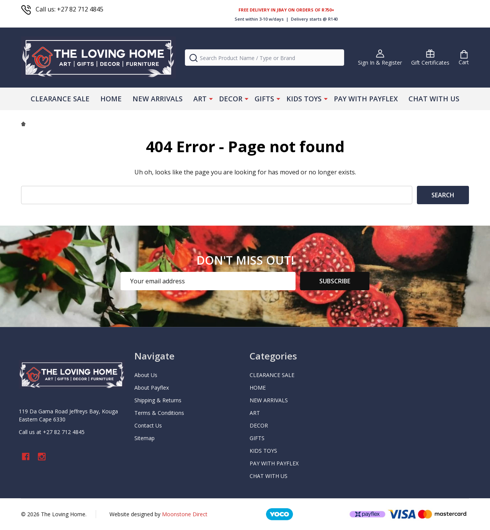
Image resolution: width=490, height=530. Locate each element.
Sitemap (144, 438)
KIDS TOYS (304, 98)
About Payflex (151, 387)
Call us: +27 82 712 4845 (62, 9)
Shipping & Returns (157, 400)
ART (200, 98)
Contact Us (148, 425)
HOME (111, 98)
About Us (145, 375)
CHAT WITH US (433, 98)
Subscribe (334, 281)
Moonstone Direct (184, 514)
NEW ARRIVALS (157, 98)
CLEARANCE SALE (60, 98)
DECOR (230, 98)
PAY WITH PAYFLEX (366, 98)
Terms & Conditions (159, 412)
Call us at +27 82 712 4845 (52, 432)
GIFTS (264, 98)
